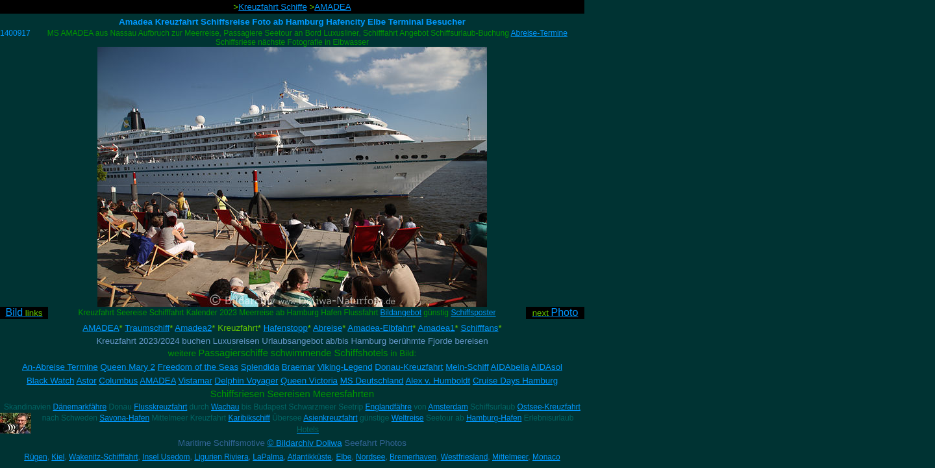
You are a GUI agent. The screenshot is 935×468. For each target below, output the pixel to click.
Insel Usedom (166, 457)
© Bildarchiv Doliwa (305, 443)
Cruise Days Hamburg (515, 380)
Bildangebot (400, 312)
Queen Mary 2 (127, 367)
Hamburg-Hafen (493, 417)
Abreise (327, 328)
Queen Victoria (309, 380)
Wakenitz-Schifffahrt (103, 457)
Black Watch (51, 380)
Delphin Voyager (247, 380)
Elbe (343, 457)
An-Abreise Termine (60, 367)
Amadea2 (193, 328)
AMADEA (332, 7)
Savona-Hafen (124, 417)
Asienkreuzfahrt (330, 417)
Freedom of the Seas (198, 367)
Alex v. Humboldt (437, 380)
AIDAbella (510, 367)
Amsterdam (448, 406)
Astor (86, 380)
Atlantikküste (310, 457)
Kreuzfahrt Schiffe (272, 7)
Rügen (35, 457)
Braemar (298, 367)
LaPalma (268, 457)
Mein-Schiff (466, 367)
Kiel (57, 457)
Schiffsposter (473, 312)
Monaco (546, 457)
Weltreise (408, 417)
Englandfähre (389, 406)
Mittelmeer (510, 457)
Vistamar (195, 380)
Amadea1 (436, 328)
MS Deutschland (372, 380)
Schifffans (479, 328)
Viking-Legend (345, 367)
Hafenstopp (286, 328)
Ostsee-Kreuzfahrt (548, 406)
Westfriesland (464, 457)
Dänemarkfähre (79, 406)
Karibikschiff (248, 417)
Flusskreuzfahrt (160, 406)
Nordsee (370, 457)
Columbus (118, 380)
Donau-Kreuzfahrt (409, 367)
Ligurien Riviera (221, 457)
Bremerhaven (413, 457)
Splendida (260, 367)
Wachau (225, 406)
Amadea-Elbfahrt (379, 328)
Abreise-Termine (539, 33)
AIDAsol (546, 367)
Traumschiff (147, 328)
